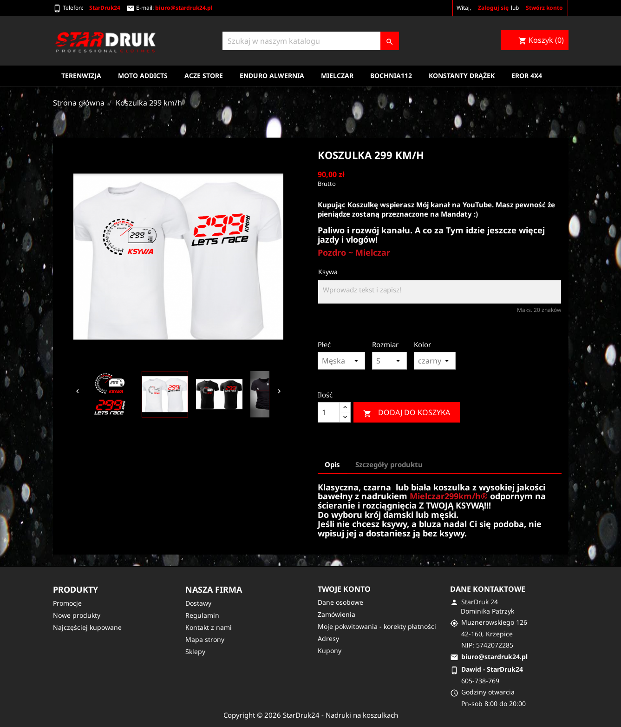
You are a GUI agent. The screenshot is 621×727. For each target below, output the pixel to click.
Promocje (67, 603)
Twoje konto (344, 589)
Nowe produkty (76, 615)
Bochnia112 (391, 75)
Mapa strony (204, 639)
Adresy (328, 638)
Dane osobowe (340, 602)
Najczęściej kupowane (87, 627)
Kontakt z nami (208, 627)
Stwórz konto (544, 8)
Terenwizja (81, 75)
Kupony (329, 650)
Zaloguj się (493, 8)
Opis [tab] (332, 464)
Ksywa (328, 271)
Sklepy (195, 651)
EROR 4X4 (526, 75)
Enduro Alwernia (272, 75)
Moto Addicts (143, 75)
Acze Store (203, 75)
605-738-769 (480, 680)
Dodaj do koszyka (406, 412)
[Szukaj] (310, 41)
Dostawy (198, 603)
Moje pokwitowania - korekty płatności (377, 626)
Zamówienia (336, 614)
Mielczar (337, 75)
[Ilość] (329, 412)
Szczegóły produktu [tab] (389, 464)
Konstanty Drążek (462, 75)
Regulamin (202, 615)
